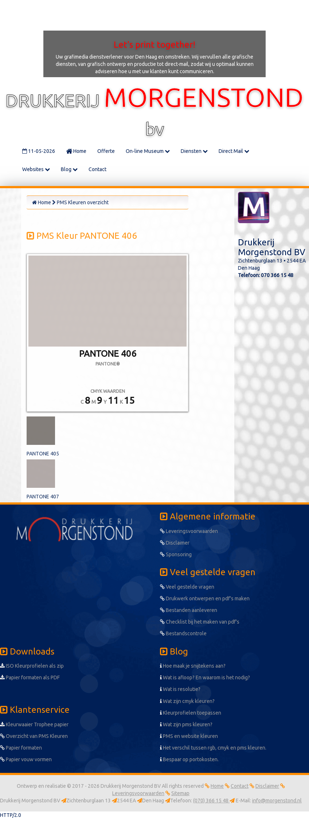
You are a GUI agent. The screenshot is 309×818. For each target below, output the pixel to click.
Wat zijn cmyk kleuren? (187, 701)
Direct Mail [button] (234, 151)
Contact (97, 169)
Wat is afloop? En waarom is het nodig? (205, 677)
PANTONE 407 (43, 496)
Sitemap (180, 793)
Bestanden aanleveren (188, 610)
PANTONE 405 (43, 454)
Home (76, 151)
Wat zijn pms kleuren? (186, 724)
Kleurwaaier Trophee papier (34, 724)
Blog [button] (69, 169)
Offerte (106, 151)
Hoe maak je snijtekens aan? (193, 666)
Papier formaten (21, 748)
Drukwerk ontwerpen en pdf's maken (205, 598)
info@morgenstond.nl (277, 800)
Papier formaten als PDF (30, 677)
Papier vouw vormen (26, 759)
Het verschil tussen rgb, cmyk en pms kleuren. (213, 748)
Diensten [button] (194, 151)
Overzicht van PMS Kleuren (34, 736)
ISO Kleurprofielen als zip (32, 666)
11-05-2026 (38, 151)
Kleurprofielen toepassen (190, 713)
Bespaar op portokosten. (189, 759)
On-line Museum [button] (148, 151)
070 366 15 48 (277, 275)
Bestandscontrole (183, 633)
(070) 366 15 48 (211, 800)
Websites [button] (36, 169)
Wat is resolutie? (180, 689)
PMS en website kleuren (189, 736)
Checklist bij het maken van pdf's (199, 622)
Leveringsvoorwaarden (189, 531)
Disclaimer (174, 543)
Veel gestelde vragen (187, 587)
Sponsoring (176, 554)
